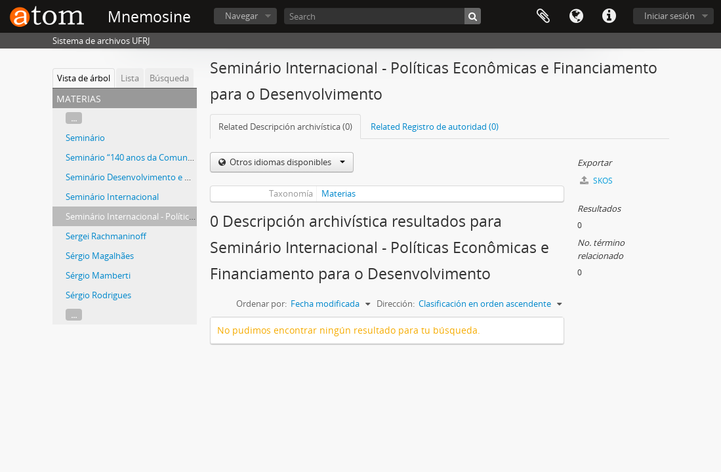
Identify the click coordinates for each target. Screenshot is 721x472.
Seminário (85, 138)
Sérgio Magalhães (100, 256)
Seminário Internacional (112, 197)
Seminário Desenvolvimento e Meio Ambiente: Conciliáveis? (181, 177)
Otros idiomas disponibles (286, 162)
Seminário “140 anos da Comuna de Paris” (147, 157)
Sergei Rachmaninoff (106, 236)
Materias (338, 193)
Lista (130, 78)
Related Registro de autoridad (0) (435, 126)
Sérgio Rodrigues (98, 295)
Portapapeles (543, 16)
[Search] (382, 16)
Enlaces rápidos (608, 16)
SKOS (596, 180)
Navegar (241, 16)
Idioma (576, 16)
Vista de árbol (83, 78)
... (74, 118)
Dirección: (396, 303)
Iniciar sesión (669, 16)
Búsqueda (169, 78)
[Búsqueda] (472, 16)
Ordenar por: (261, 303)
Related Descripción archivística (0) (285, 126)
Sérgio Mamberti (98, 275)
